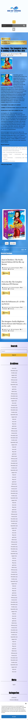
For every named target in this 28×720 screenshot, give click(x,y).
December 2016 (14, 491)
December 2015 (14, 519)
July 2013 (14, 586)
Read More (6, 273)
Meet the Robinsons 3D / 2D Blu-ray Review (13, 302)
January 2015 (14, 544)
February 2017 (14, 486)
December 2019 (14, 407)
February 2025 (14, 380)
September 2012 (14, 609)
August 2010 (14, 667)
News (7, 243)
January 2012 (14, 627)
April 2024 (14, 389)
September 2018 (14, 442)
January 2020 (14, 405)
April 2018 (14, 454)
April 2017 (14, 481)
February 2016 (14, 514)
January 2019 (14, 433)
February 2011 (14, 653)
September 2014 (14, 553)
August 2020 (14, 400)
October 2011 (14, 634)
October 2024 (14, 382)
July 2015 (14, 530)
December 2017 (14, 463)
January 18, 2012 (7, 267)
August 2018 (14, 444)
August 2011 (14, 639)
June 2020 (14, 403)
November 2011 (14, 632)
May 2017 (14, 479)
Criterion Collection (14, 700)
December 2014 (14, 546)
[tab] (14, 21)
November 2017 (14, 465)
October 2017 (14, 468)
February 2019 (14, 431)
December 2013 (14, 574)
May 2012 (14, 618)
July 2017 (14, 475)
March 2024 (14, 391)
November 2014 (14, 549)
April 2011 (14, 648)
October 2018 (14, 440)
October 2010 (14, 662)
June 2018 (14, 449)
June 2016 (14, 505)
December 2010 (14, 658)
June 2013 (14, 588)
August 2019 (14, 417)
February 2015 (14, 542)
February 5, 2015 (6, 53)
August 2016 (14, 500)
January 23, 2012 (7, 307)
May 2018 (14, 451)
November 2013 (14, 576)
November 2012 (14, 604)
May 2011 (14, 646)
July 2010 (14, 669)
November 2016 (14, 493)
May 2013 (14, 590)
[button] (26, 703)
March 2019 (14, 428)
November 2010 (14, 660)
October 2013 (14, 579)
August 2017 (14, 472)
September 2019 (14, 414)
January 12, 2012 (7, 287)
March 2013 (14, 595)
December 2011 (14, 630)
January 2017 (14, 488)
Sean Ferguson (15, 53)
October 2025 (14, 373)
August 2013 (14, 583)
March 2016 (14, 512)
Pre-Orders (12, 243)
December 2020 (14, 398)
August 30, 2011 (7, 329)
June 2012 (14, 616)
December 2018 (14, 435)
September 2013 (14, 581)
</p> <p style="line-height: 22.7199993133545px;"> (5, 174)
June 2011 (14, 644)
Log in (14, 684)
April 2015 (14, 537)
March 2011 (14, 651)
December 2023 (14, 396)
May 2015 (14, 535)
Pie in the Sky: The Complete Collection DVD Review (12, 283)
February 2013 (14, 597)
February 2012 (14, 625)
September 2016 (14, 498)
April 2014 (14, 565)
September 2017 (14, 470)
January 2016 (14, 516)
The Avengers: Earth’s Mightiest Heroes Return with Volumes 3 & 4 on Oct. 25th (14, 323)
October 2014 (14, 551)
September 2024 (14, 384)
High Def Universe (14, 15)
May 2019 (14, 424)
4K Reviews (14, 697)
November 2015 (14, 521)
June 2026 (14, 368)
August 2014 (14, 556)
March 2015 (14, 539)
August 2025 (14, 375)
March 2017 (14, 484)
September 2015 (14, 525)
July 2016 (14, 502)
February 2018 (14, 458)
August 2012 (14, 611)
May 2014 (14, 563)
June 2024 (14, 387)
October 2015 (14, 523)
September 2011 (14, 637)
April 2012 (14, 620)
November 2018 (14, 437)
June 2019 (14, 421)
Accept (14, 716)
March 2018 (14, 456)
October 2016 (14, 495)
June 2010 (14, 671)
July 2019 (14, 419)
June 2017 (14, 477)
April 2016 (14, 509)
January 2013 (14, 600)
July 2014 (14, 558)
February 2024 (14, 393)
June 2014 (14, 560)
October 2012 (14, 607)
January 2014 (14, 572)
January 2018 (14, 461)
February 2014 (14, 569)
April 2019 (14, 426)
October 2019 (14, 412)
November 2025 (14, 370)
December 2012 (14, 602)
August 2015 (14, 528)
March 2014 (14, 567)
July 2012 (14, 613)
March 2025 (14, 377)
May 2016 (14, 507)
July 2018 (14, 447)
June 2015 (14, 532)
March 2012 (14, 623)
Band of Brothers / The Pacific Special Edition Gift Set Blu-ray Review (13, 262)
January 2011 (14, 655)
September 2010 (14, 664)
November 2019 (14, 410)
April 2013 (14, 593)
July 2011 (14, 641)
